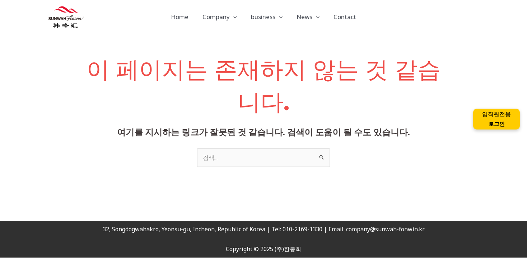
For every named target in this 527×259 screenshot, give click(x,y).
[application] (235, 16)
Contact (341, 17)
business (267, 16)
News (306, 16)
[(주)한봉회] (66, 17)
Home (183, 17)
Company (221, 16)
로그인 (496, 124)
